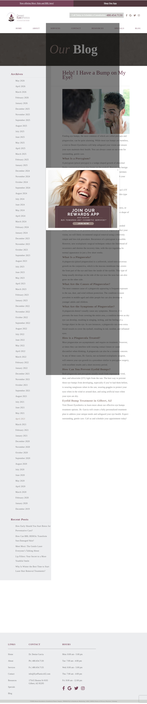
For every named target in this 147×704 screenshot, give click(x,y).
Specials (119, 32)
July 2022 (20, 335)
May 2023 (20, 279)
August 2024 (21, 194)
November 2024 (23, 178)
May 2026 (20, 82)
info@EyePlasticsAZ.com (39, 675)
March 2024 (21, 223)
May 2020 (20, 482)
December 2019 (23, 510)
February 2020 (22, 499)
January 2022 (22, 369)
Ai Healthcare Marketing (78, 702)
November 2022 (23, 313)
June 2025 (20, 138)
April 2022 (20, 352)
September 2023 (23, 256)
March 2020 (21, 493)
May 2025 (20, 144)
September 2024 (23, 189)
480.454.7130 (113, 15)
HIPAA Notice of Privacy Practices (101, 702)
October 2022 (22, 318)
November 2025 (23, 116)
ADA (88, 702)
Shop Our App (110, 3)
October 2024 (22, 183)
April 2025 (20, 149)
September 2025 (23, 121)
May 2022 (20, 347)
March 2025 (21, 155)
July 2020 (20, 471)
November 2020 (23, 448)
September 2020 (23, 459)
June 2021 (20, 409)
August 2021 (21, 397)
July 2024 (20, 200)
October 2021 (22, 386)
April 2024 (20, 217)
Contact (76, 32)
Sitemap (116, 702)
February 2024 (22, 228)
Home (19, 32)
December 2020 (23, 442)
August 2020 (21, 465)
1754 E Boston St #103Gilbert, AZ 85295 (38, 683)
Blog (138, 32)
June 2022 (20, 341)
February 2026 (22, 99)
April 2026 (20, 87)
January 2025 (22, 166)
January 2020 (22, 504)
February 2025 (22, 161)
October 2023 (22, 251)
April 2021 (20, 420)
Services (55, 32)
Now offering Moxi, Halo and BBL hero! (37, 3)
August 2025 (21, 127)
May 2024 (20, 211)
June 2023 (20, 273)
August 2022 (21, 330)
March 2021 (21, 425)
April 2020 (20, 487)
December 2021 (23, 375)
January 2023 (22, 301)
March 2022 (21, 358)
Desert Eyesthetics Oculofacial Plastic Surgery (47, 702)
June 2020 (20, 476)
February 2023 (22, 296)
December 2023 (23, 239)
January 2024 (22, 234)
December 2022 (23, 307)
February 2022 (22, 363)
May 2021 (20, 414)
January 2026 (22, 104)
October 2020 (22, 454)
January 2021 (22, 437)
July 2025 (20, 132)
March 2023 (21, 290)
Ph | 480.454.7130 (36, 662)
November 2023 (23, 245)
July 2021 (20, 403)
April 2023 (20, 285)
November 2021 (23, 380)
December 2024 (23, 172)
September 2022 (23, 324)
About (36, 32)
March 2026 (21, 93)
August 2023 (21, 262)
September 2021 (23, 392)
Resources (98, 32)
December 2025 (23, 110)
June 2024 (20, 206)
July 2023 (20, 268)
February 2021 (22, 431)
